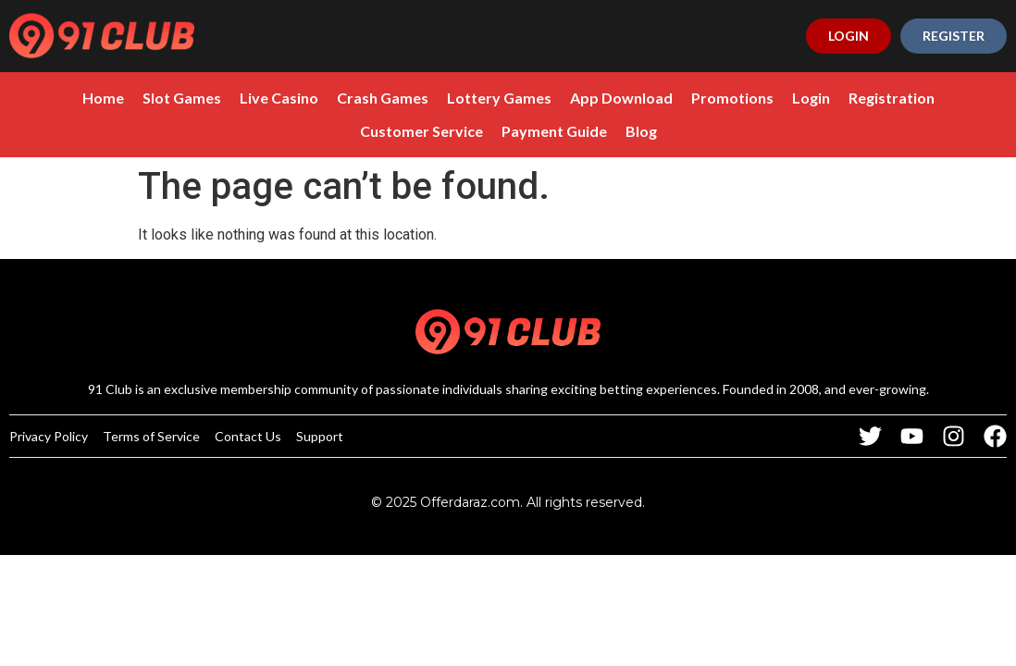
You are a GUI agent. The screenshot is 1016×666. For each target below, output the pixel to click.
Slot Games (181, 97)
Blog (641, 131)
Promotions (732, 97)
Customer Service (421, 131)
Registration (892, 97)
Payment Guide (554, 131)
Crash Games (382, 97)
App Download (621, 97)
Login (811, 97)
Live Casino (279, 97)
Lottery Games (499, 97)
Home (103, 97)
